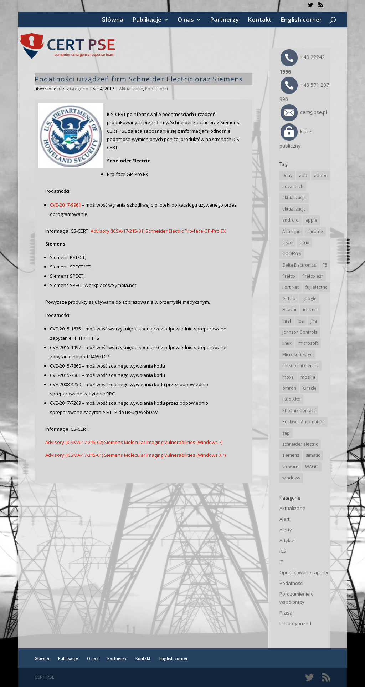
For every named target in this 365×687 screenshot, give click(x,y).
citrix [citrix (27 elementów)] (304, 242)
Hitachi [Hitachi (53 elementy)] (289, 310)
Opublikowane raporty (303, 572)
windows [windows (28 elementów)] (291, 478)
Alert (284, 519)
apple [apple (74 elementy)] (311, 220)
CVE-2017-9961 (65, 205)
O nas (186, 20)
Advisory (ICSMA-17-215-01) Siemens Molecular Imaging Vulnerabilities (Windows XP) (135, 455)
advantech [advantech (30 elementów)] (292, 186)
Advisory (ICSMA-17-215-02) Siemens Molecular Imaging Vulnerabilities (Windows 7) (133, 442)
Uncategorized (295, 623)
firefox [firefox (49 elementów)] (288, 276)
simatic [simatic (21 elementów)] (313, 455)
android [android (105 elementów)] (290, 220)
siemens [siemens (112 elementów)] (290, 455)
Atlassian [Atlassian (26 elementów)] (291, 231)
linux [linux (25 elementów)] (287, 343)
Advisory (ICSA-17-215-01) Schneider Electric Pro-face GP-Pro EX (158, 231)
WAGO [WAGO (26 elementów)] (312, 467)
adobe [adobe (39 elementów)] (321, 175)
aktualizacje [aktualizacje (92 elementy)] (294, 209)
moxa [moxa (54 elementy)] (288, 377)
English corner (301, 20)
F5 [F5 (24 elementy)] (325, 265)
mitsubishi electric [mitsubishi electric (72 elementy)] (300, 366)
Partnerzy (224, 20)
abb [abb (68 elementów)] (303, 175)
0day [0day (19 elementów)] (287, 175)
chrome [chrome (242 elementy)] (315, 231)
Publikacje (146, 20)
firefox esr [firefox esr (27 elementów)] (312, 276)
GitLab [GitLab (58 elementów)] (288, 298)
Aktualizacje (131, 89)
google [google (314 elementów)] (309, 298)
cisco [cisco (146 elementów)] (287, 242)
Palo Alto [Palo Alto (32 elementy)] (291, 399)
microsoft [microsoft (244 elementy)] (308, 343)
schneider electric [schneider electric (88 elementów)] (300, 444)
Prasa (285, 613)
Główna (112, 20)
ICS (282, 551)
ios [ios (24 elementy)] (301, 321)
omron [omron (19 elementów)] (289, 388)
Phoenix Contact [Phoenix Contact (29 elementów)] (298, 411)
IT (281, 562)
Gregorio (79, 89)
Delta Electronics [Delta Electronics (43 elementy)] (299, 265)
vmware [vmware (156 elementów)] (290, 467)
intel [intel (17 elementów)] (286, 321)
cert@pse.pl (304, 112)
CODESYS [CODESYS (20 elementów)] (291, 254)
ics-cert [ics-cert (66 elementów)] (310, 310)
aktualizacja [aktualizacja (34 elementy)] (294, 198)
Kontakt (260, 20)
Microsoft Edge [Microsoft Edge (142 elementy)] (297, 355)
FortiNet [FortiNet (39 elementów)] (290, 287)
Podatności (156, 89)
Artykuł (286, 540)
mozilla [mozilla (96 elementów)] (307, 377)
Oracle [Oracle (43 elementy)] (310, 388)
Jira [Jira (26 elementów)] (313, 321)
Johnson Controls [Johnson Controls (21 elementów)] (299, 332)
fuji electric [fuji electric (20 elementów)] (316, 287)
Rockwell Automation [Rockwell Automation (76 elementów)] (303, 422)
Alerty (285, 529)
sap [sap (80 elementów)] (286, 433)
